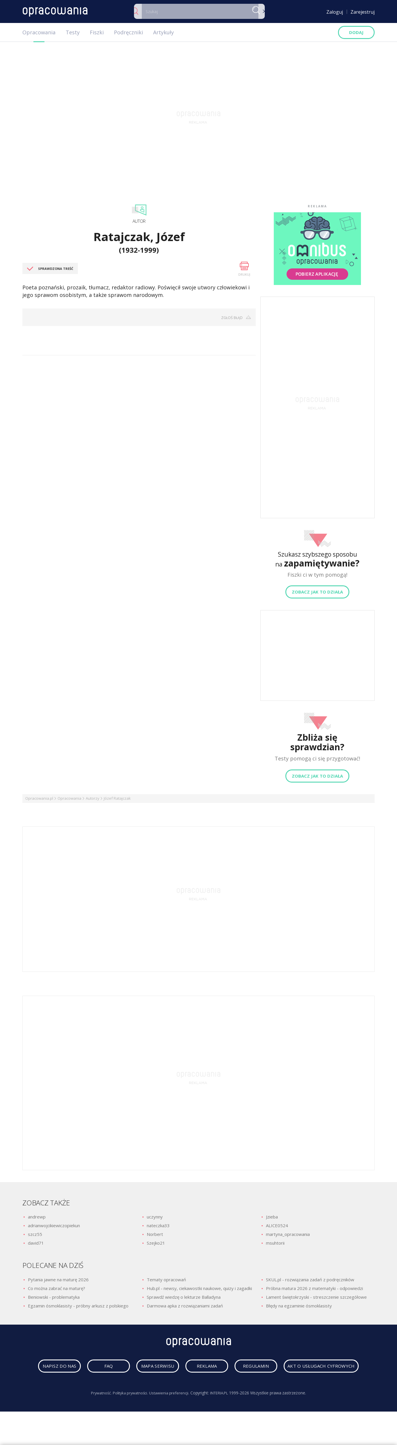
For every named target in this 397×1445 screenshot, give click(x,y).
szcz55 (35, 1234)
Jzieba (272, 1217)
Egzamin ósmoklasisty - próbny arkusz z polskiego (78, 1306)
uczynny (155, 1217)
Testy (73, 32)
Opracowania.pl (39, 798)
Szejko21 (156, 1243)
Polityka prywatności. (128, 1415)
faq (141, 1368)
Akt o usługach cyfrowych (200, 1388)
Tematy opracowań (166, 1279)
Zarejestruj (362, 12)
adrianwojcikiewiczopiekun (54, 1225)
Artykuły (163, 32)
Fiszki (97, 32)
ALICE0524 (277, 1225)
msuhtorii (275, 1243)
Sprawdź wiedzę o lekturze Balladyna (184, 1297)
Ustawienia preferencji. (170, 1415)
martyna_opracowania (288, 1234)
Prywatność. (96, 1415)
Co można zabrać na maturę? (56, 1288)
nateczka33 (158, 1225)
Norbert (155, 1234)
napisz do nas (85, 1368)
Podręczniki (128, 32)
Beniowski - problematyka (54, 1297)
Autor (139, 221)
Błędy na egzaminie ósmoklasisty (299, 1306)
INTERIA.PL (223, 1415)
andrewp (37, 1217)
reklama (252, 1368)
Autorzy (92, 798)
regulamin (308, 1368)
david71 (36, 1243)
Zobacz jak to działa (317, 592)
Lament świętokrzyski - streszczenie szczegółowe (316, 1297)
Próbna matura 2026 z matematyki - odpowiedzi (314, 1288)
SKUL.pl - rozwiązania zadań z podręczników (310, 1279)
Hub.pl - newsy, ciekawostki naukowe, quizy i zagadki (199, 1288)
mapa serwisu (197, 1368)
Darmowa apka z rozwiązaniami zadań (185, 1306)
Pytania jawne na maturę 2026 (58, 1279)
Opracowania (39, 32)
